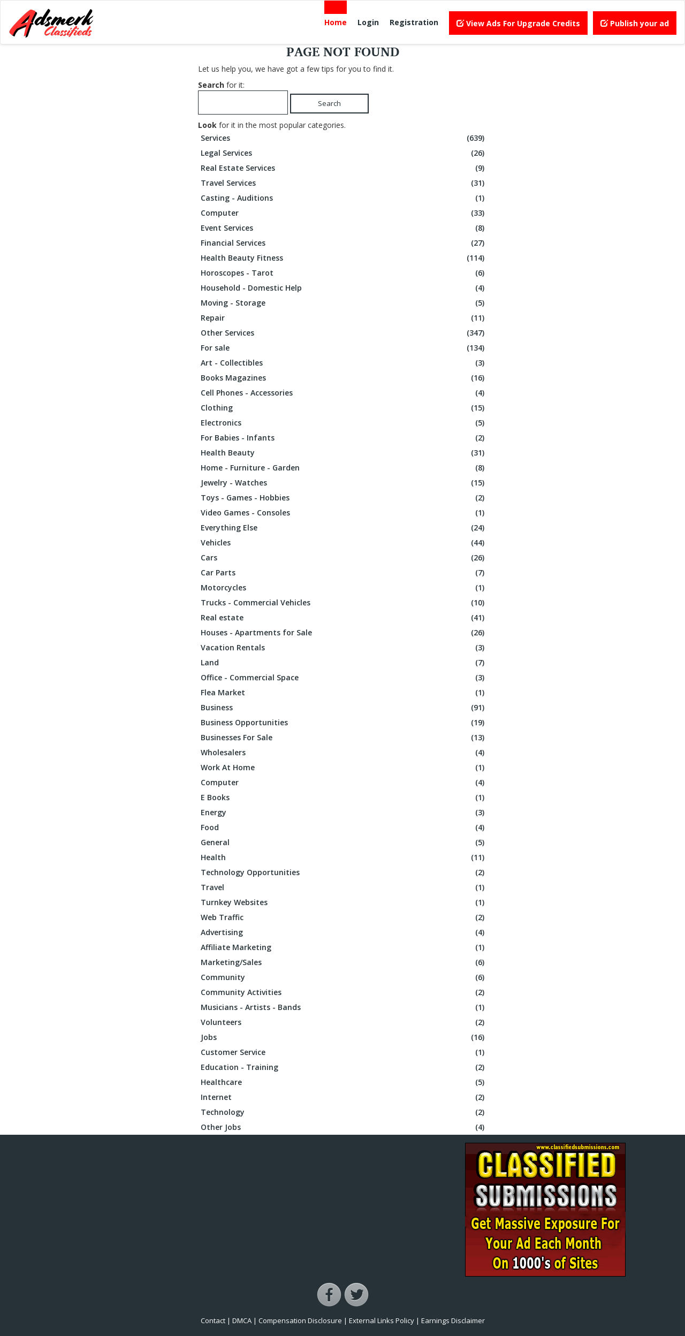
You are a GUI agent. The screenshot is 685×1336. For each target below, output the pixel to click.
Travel (344, 887)
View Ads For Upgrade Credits (518, 23)
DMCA (242, 1320)
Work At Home (344, 767)
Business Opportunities (344, 722)
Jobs (344, 1037)
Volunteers (344, 1022)
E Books (344, 797)
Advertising (344, 932)
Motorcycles (344, 587)
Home (335, 22)
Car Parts (344, 572)
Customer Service (344, 1052)
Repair (344, 317)
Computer (344, 213)
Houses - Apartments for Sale (344, 632)
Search (329, 103)
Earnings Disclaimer (453, 1320)
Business (344, 707)
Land (344, 662)
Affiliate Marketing (344, 947)
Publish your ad (634, 23)
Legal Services (344, 153)
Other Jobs (344, 1127)
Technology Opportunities (344, 872)
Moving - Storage (344, 302)
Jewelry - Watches (344, 482)
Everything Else (344, 527)
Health (344, 857)
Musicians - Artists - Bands (344, 1007)
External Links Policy (381, 1320)
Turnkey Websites (344, 902)
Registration (414, 22)
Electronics (344, 422)
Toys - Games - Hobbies (344, 497)
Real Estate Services (344, 168)
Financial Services (344, 243)
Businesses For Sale (344, 737)
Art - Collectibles (344, 362)
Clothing (344, 407)
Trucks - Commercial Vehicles (344, 602)
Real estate (344, 617)
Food (344, 827)
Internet (344, 1097)
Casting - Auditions (344, 198)
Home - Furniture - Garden (344, 467)
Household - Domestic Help (344, 287)
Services (344, 138)
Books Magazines (344, 377)
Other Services (344, 332)
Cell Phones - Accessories (344, 392)
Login (368, 22)
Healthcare (344, 1082)
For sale (344, 347)
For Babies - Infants (344, 437)
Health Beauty (344, 452)
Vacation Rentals (344, 647)
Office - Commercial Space (344, 677)
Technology (344, 1112)
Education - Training (344, 1067)
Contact (213, 1320)
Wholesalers (344, 752)
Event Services (344, 228)
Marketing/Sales (344, 962)
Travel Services (344, 183)
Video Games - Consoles (344, 512)
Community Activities (344, 992)
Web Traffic (344, 917)
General (344, 842)
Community (344, 977)
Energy (344, 812)
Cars (344, 557)
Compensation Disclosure (300, 1320)
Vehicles (344, 542)
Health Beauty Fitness (344, 257)
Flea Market (344, 692)
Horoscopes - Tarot (344, 272)
